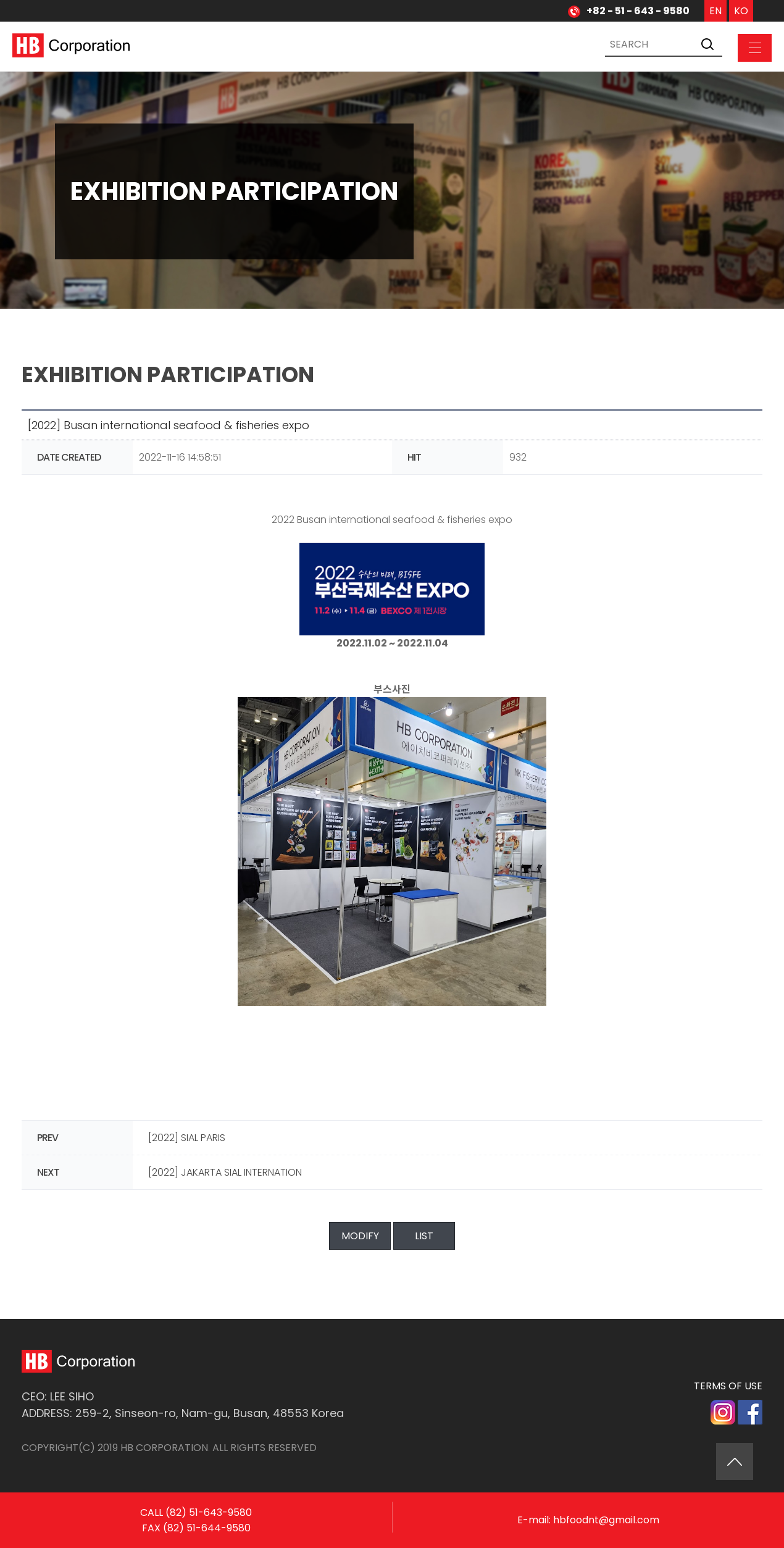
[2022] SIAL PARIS (186, 1138)
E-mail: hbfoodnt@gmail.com (588, 1520)
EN (715, 11)
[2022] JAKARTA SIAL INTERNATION (225, 1172)
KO (741, 11)
